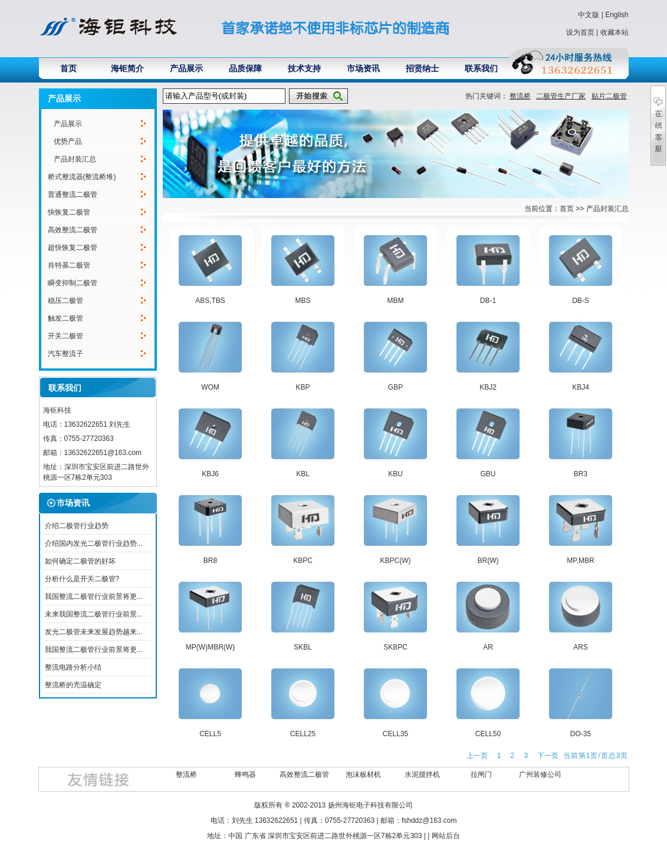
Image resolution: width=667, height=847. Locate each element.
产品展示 (186, 68)
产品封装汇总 (75, 159)
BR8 (210, 560)
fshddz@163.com (429, 820)
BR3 (580, 474)
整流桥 (520, 96)
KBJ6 (210, 474)
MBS (302, 300)
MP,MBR (580, 560)
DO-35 (580, 734)
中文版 (588, 15)
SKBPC (395, 647)
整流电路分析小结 (73, 667)
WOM (210, 387)
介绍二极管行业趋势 (77, 526)
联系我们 (481, 68)
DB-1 (488, 300)
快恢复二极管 (69, 212)
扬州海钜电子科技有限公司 (370, 805)
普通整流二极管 (72, 194)
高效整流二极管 (72, 230)
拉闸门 (481, 774)
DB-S (580, 300)
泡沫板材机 (363, 774)
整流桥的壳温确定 (73, 685)
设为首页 (580, 32)
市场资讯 (363, 68)
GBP (395, 387)
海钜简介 (127, 68)
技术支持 (304, 68)
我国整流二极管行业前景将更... (94, 596)
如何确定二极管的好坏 (80, 561)
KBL (303, 474)
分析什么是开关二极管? (82, 579)
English (616, 15)
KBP (302, 387)
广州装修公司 (540, 774)
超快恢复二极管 (72, 247)
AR (488, 647)
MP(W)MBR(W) (210, 647)
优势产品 (68, 141)
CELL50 (488, 734)
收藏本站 (614, 32)
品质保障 (245, 68)
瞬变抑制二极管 (72, 283)
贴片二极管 (609, 96)
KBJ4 (580, 387)
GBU (487, 474)
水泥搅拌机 (422, 774)
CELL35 (395, 734)
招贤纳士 (422, 68)
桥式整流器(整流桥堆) (82, 177)
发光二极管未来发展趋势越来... (94, 632)
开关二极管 (65, 336)
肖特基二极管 (69, 265)
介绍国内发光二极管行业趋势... (94, 543)
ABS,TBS (210, 300)
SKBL (303, 647)
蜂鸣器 (245, 774)
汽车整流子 (65, 354)
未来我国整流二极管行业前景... (94, 614)
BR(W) (488, 560)
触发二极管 (65, 318)
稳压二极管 (65, 300)
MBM (395, 300)
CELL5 (210, 734)
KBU (395, 474)
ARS (580, 647)
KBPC (303, 560)
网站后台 (446, 836)
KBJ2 (488, 387)
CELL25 (303, 734)
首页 (68, 68)
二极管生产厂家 (561, 96)
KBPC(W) (395, 560)
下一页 (547, 756)
